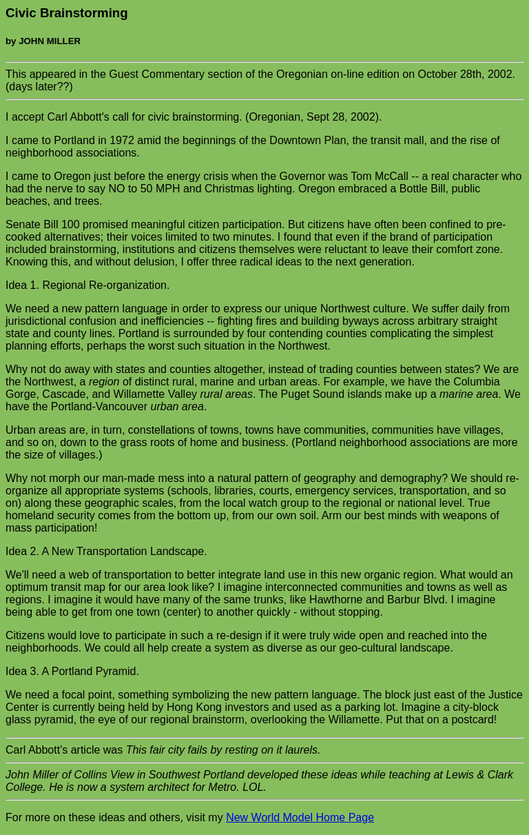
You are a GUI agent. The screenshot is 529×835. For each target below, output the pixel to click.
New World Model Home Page (300, 817)
